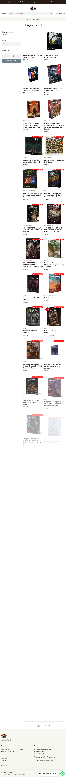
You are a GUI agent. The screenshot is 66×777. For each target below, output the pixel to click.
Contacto (4, 760)
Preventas (4, 758)
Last (49, 725)
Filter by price (11, 50)
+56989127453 (39, 751)
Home (28, 19)
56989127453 (39, 754)
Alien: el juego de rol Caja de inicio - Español (32, 56)
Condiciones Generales (7, 763)
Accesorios (4, 765)
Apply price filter (11, 60)
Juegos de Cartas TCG (7, 751)
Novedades (4, 756)
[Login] (59, 13)
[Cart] (64, 13)
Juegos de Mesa (5, 749)
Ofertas (3, 754)
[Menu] (3, 13)
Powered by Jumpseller (18, 774)
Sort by (4, 40)
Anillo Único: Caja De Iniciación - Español (51, 56)
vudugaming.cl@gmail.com (42, 749)
